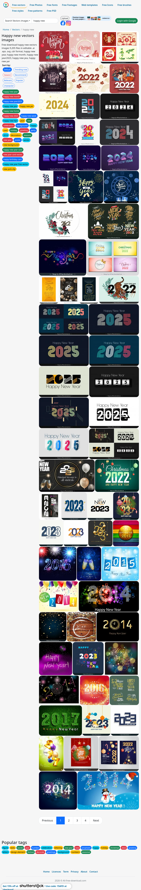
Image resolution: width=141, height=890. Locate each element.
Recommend (20, 75)
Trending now (21, 69)
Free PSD (51, 10)
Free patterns (35, 10)
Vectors (16, 29)
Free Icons (107, 4)
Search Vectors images (16, 20)
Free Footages (69, 4)
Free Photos (36, 4)
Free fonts (52, 4)
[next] (96, 820)
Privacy (74, 871)
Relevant (8, 80)
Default (7, 69)
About (84, 871)
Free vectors (18, 4)
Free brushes (124, 4)
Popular (19, 80)
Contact (94, 871)
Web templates (90, 4)
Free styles (18, 10)
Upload (65, 18)
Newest (7, 75)
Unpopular (9, 85)
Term (66, 871)
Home (6, 29)
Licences (56, 871)
